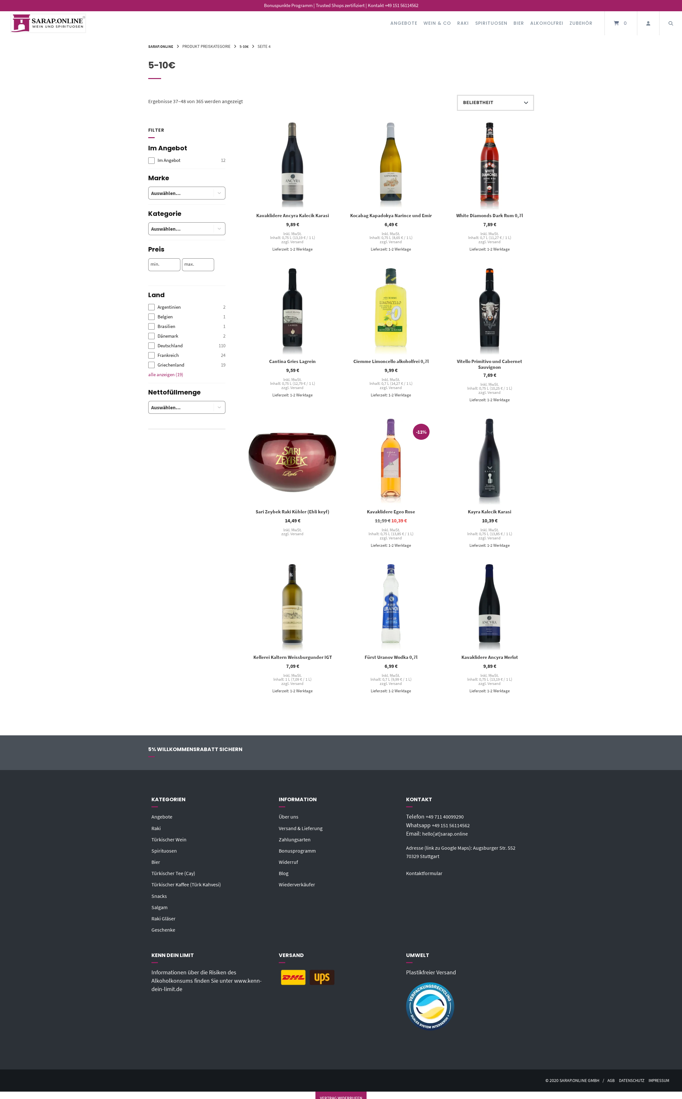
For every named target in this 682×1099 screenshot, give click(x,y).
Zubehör (581, 23)
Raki (463, 23)
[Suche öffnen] (670, 23)
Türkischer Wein (170, 842)
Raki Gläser (164, 922)
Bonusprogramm (299, 854)
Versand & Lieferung (303, 831)
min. (154, 264)
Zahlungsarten (296, 842)
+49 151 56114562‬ (453, 828)
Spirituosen (491, 23)
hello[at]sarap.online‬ (447, 837)
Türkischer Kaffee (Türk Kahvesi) (190, 887)
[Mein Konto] (648, 23)
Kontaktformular (426, 885)
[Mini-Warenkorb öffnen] (621, 23)
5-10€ (246, 46)
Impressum (658, 1084)
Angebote (403, 23)
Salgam (160, 910)
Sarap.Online (161, 46)
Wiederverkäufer (298, 887)
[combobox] (176, 193)
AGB (606, 1084)
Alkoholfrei (546, 23)
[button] (219, 193)
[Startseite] (48, 23)
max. (189, 264)
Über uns (290, 820)
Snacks (160, 899)
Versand (297, 242)
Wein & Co (437, 23)
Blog (284, 876)
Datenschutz (628, 1084)
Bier (519, 23)
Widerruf (289, 865)
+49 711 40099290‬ (447, 820)
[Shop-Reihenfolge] (495, 103)
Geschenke (164, 933)
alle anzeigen (165, 374)
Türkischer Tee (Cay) (175, 876)
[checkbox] (186, 160)
